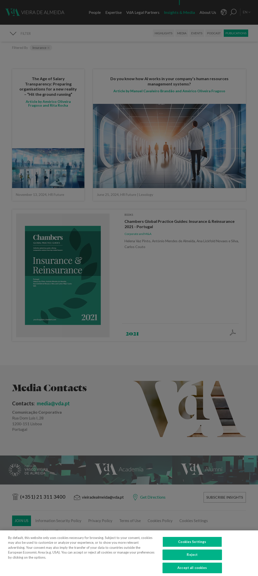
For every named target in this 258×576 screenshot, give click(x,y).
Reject (192, 558)
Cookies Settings (192, 545)
